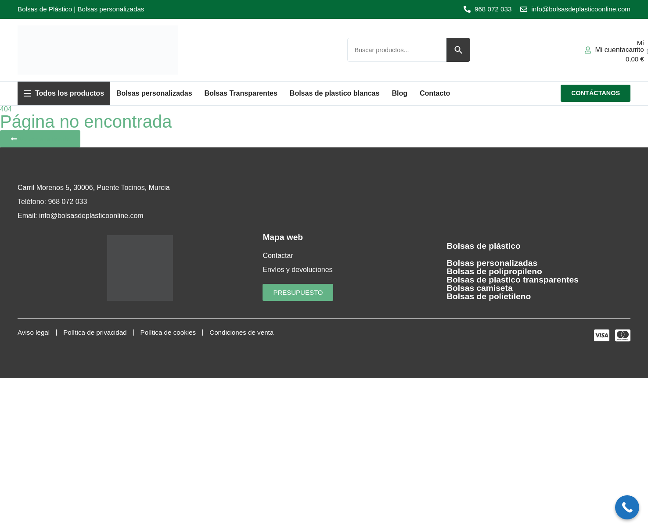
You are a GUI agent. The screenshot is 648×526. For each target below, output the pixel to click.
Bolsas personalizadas (491, 263)
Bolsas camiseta (479, 288)
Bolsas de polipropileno (494, 271)
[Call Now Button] (627, 507)
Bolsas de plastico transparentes (512, 279)
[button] (64, 93)
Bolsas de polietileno (488, 296)
